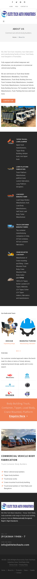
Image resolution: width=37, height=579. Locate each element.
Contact (18, 573)
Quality (32, 570)
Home (11, 6)
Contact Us (24, 6)
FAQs (16, 6)
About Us (11, 570)
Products (19, 570)
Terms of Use (13, 564)
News (26, 570)
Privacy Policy (23, 564)
